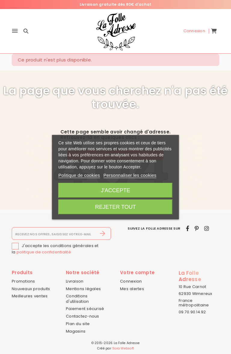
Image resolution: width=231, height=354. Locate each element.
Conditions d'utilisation (77, 298)
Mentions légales (83, 289)
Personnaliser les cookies (129, 175)
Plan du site (78, 324)
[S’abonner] (102, 233)
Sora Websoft (123, 348)
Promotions (23, 281)
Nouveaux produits (31, 289)
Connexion (131, 281)
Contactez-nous (82, 316)
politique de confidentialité (44, 252)
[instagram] (207, 228)
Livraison (74, 281)
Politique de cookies (79, 175)
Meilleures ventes (30, 296)
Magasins (75, 331)
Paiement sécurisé (85, 309)
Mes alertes (132, 289)
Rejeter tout (115, 207)
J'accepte (115, 190)
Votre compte (137, 273)
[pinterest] (196, 228)
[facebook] (187, 228)
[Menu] (15, 31)
